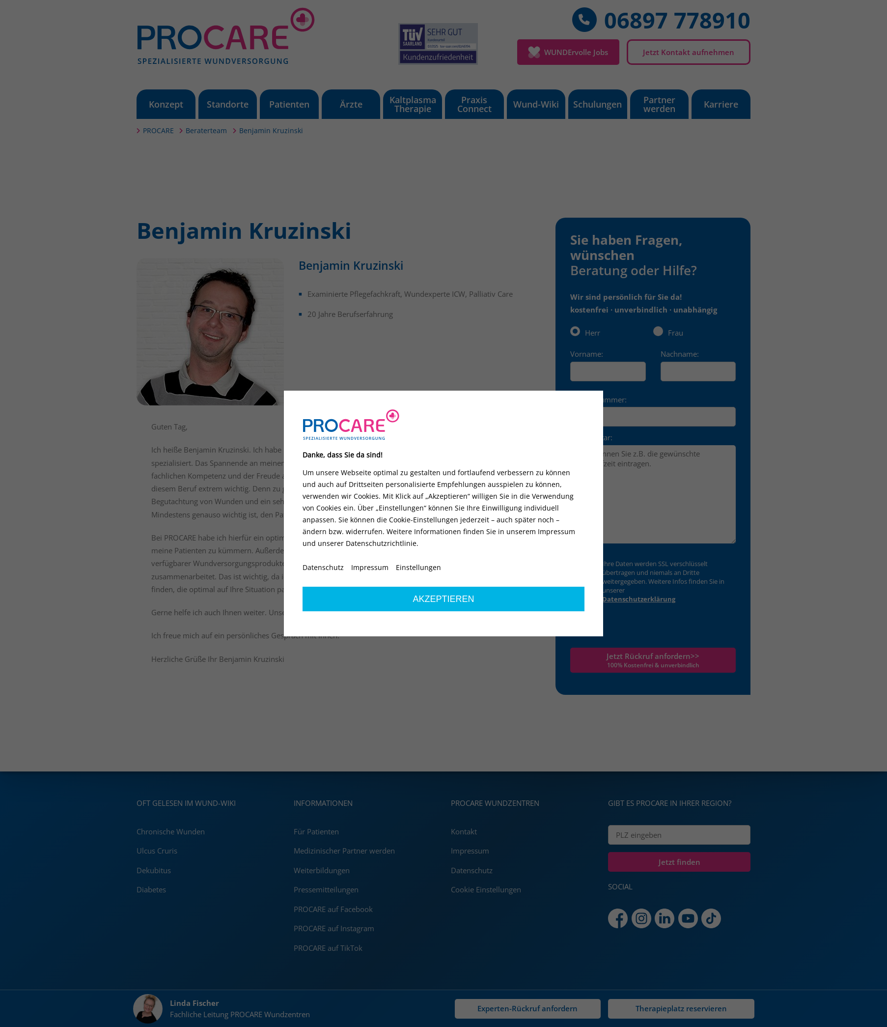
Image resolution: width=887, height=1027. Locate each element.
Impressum (369, 567)
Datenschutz (323, 567)
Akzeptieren (443, 599)
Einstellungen (418, 567)
